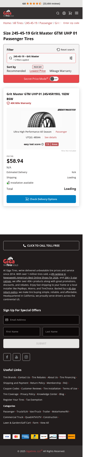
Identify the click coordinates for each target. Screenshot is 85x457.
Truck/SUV (22, 411)
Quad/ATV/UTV (33, 417)
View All (44, 422)
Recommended (16, 71)
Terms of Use (70, 388)
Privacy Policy (27, 394)
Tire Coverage (10, 394)
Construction (50, 417)
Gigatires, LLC (34, 451)
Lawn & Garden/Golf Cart (17, 422)
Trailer (46, 411)
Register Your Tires (13, 399)
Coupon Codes (11, 388)
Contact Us (24, 377)
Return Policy (37, 382)
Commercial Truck (13, 417)
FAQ (65, 382)
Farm (35, 422)
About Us (53, 377)
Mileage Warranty (60, 71)
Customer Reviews (31, 388)
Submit (41, 343)
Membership (54, 382)
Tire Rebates (39, 377)
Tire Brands (9, 377)
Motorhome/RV (60, 411)
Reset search (66, 49)
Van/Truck (35, 411)
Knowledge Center (47, 394)
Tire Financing (67, 377)
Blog (61, 394)
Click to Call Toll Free (43, 245)
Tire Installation (52, 388)
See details (51, 137)
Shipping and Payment (15, 382)
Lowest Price (38, 71)
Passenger (61, 131)
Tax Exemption (34, 399)
